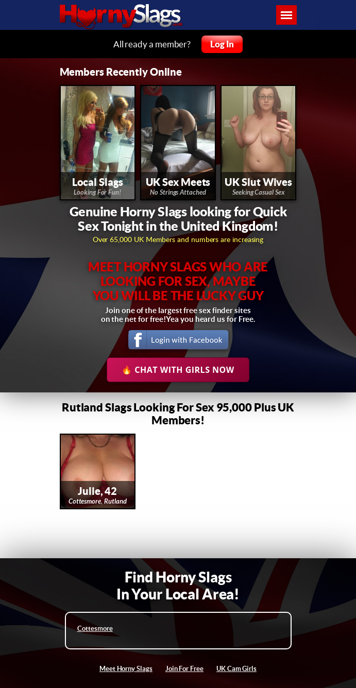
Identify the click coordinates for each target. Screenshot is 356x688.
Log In (222, 44)
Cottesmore (85, 501)
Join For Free (184, 669)
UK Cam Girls (236, 669)
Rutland (115, 501)
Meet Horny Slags (125, 669)
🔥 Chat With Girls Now (178, 369)
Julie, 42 (97, 491)
